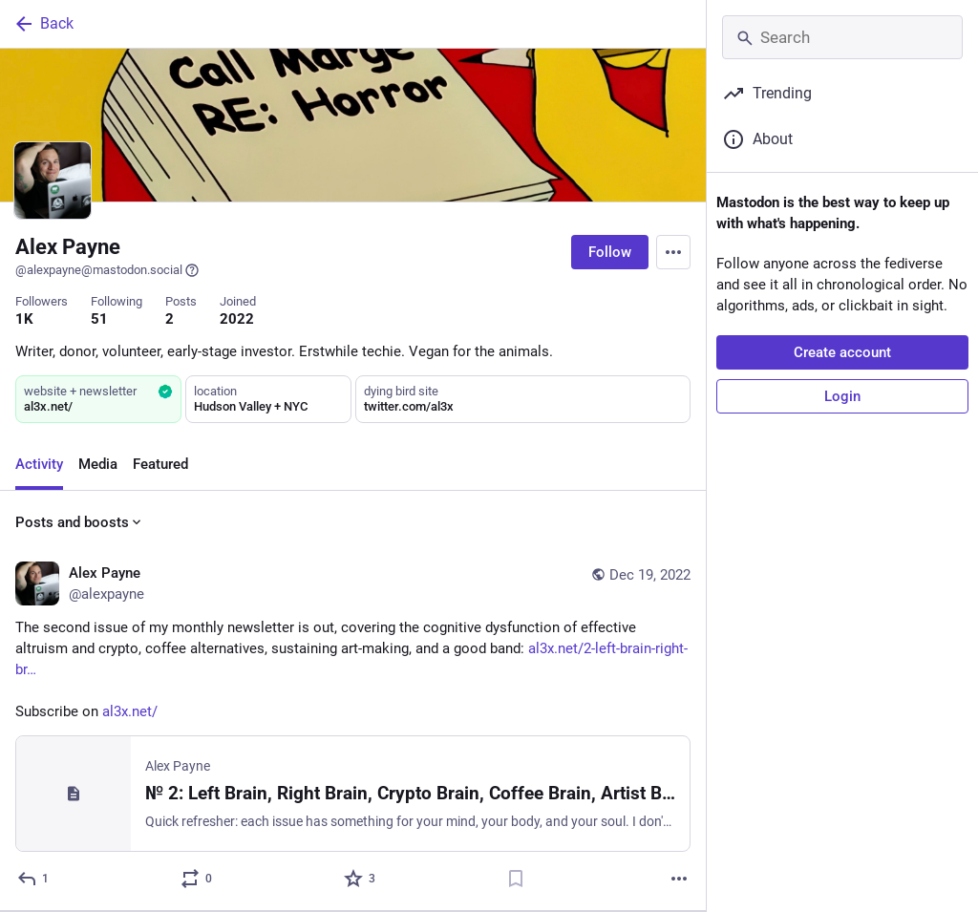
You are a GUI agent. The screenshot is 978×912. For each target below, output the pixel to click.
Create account (842, 352)
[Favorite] (360, 878)
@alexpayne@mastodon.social (107, 270)
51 (99, 319)
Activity (39, 464)
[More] (679, 878)
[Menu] (673, 252)
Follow (609, 252)
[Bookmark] (515, 878)
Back (43, 23)
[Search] (842, 37)
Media (97, 464)
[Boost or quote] (197, 878)
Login (842, 396)
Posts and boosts (79, 522)
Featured (160, 464)
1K (24, 319)
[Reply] (34, 878)
